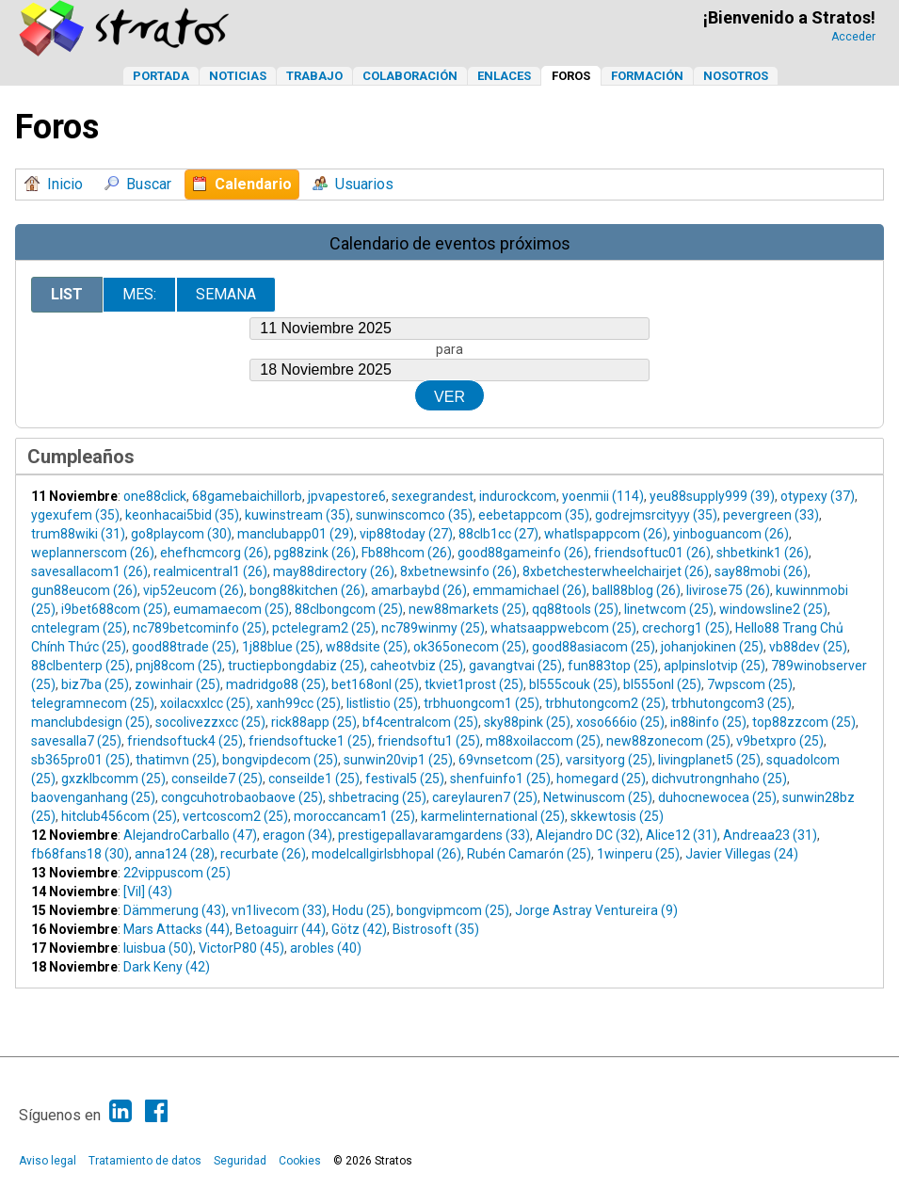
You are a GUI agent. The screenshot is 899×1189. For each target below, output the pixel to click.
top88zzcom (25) (804, 722)
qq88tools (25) (575, 609)
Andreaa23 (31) (770, 835)
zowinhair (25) (177, 684)
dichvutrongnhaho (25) (719, 778)
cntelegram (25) (79, 627)
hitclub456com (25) (119, 816)
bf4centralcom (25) (420, 722)
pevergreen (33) (771, 514)
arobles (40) (325, 948)
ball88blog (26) (636, 590)
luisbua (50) (158, 948)
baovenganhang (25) (93, 797)
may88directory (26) (333, 571)
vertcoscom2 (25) (235, 816)
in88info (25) (708, 722)
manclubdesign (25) (90, 722)
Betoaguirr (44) (280, 929)
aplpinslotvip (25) (714, 665)
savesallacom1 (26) (89, 571)
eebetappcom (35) (533, 514)
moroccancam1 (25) (354, 816)
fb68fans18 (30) (80, 853)
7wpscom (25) (750, 684)
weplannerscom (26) (92, 552)
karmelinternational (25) (493, 816)
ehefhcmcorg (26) (214, 552)
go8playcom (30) (181, 533)
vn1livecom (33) (279, 910)
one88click (154, 496)
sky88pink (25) (527, 722)
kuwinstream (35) (297, 514)
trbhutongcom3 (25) (731, 703)
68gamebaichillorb (247, 496)
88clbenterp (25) (80, 665)
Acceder (853, 36)
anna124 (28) (175, 853)
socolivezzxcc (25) (210, 722)
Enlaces (504, 76)
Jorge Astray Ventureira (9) (596, 910)
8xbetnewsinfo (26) (458, 571)
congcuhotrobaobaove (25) (242, 797)
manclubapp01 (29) (295, 533)
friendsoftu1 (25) (428, 740)
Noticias (237, 76)
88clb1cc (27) (498, 533)
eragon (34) (297, 835)
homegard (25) (601, 778)
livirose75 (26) (728, 590)
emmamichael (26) (529, 590)
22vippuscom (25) (177, 872)
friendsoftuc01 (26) (652, 552)
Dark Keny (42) (166, 966)
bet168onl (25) (375, 684)
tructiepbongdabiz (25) (296, 665)
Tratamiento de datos (144, 1160)
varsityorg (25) (609, 759)
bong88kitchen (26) (307, 590)
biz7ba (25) (95, 684)
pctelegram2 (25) (324, 627)
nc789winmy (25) (433, 627)
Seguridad (240, 1160)
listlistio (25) (382, 703)
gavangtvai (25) (515, 665)
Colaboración (410, 76)
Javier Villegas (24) (741, 853)
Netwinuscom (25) (597, 797)
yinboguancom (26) (731, 533)
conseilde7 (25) (217, 778)
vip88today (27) (406, 533)
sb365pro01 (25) (80, 759)
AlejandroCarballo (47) (190, 835)
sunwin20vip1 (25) (398, 759)
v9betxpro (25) (780, 740)
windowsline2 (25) (773, 609)
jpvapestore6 (347, 496)
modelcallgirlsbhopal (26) (386, 853)
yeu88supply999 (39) (712, 496)
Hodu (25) (361, 910)
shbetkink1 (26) (762, 552)
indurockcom (517, 496)
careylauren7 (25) (485, 797)
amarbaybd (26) (419, 590)
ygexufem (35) (75, 514)
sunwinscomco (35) (414, 514)
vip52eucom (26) (193, 590)
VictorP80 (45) (241, 948)
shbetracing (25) (377, 797)
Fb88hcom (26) (406, 552)
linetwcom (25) (669, 609)
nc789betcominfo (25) (199, 627)
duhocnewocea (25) (717, 797)
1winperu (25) (638, 853)
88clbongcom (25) (349, 609)
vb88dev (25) (808, 646)
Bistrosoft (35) (436, 929)
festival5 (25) (404, 778)
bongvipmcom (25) (452, 910)
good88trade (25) (184, 646)
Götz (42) (359, 929)
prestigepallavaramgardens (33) (434, 835)
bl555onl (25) (662, 684)
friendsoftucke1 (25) (310, 740)
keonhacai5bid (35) (182, 514)
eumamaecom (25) (231, 609)
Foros (571, 76)
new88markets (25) (467, 609)
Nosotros (735, 76)
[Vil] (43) (147, 891)
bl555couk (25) (573, 684)
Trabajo (314, 76)
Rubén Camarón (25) (529, 853)
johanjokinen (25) (712, 646)
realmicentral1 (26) (210, 571)
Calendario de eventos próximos (449, 243)
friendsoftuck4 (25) (185, 740)
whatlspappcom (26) (605, 533)
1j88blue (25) (281, 646)
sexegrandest (433, 496)
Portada (161, 76)
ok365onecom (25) (469, 646)
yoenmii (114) (603, 496)
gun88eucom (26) (84, 590)
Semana (226, 294)
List (67, 294)
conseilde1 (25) (314, 778)
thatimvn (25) (176, 759)
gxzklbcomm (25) (113, 778)
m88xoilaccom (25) (543, 740)
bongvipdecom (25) (280, 759)
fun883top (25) (613, 665)
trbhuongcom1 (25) (481, 703)
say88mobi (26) (761, 571)
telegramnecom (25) (92, 703)
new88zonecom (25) (668, 740)
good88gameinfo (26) (523, 552)
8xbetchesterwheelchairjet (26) (615, 571)
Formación (647, 76)
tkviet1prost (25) (474, 684)
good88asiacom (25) (593, 646)
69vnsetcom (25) (509, 759)
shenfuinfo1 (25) (500, 778)
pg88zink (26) (315, 552)
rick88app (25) (314, 722)
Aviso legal (47, 1160)
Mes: (139, 294)
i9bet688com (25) (114, 609)
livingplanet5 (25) (709, 759)
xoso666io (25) (620, 722)
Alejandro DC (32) (588, 835)
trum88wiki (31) (78, 533)
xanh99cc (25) (298, 703)
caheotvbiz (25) (416, 665)
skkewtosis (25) (617, 816)
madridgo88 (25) (276, 684)
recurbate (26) (263, 853)
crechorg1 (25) (686, 627)
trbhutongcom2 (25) (605, 703)
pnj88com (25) (179, 665)
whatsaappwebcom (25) (563, 627)
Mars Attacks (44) (176, 929)
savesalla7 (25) (76, 740)
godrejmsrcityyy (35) (656, 514)
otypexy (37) (817, 496)
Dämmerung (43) (174, 910)
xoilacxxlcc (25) (205, 703)
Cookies (300, 1160)
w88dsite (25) (367, 646)
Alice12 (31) (681, 835)
